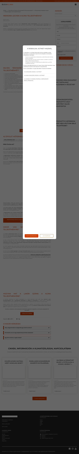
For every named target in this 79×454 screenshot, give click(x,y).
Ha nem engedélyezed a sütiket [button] (34, 75)
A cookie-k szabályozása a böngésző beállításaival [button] (36, 79)
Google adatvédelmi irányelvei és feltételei (42, 68)
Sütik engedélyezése (31, 235)
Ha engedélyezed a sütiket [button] (33, 72)
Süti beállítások (46, 235)
